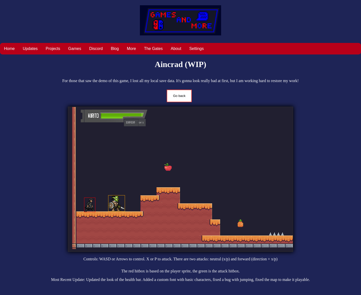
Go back (179, 96)
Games (74, 48)
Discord (96, 48)
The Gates (153, 48)
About (176, 48)
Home (9, 48)
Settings (196, 48)
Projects (53, 48)
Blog (115, 48)
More (131, 48)
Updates (30, 48)
